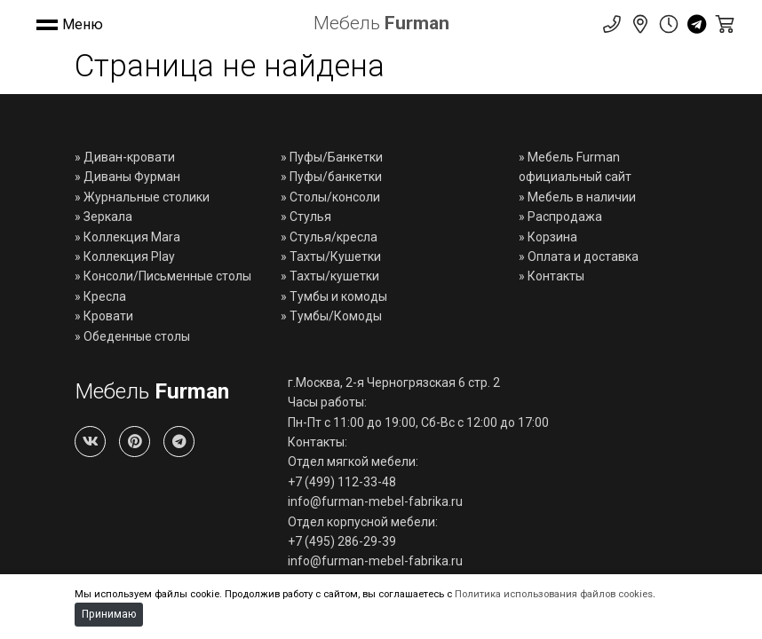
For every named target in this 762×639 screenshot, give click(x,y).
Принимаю (109, 614)
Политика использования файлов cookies (554, 594)
